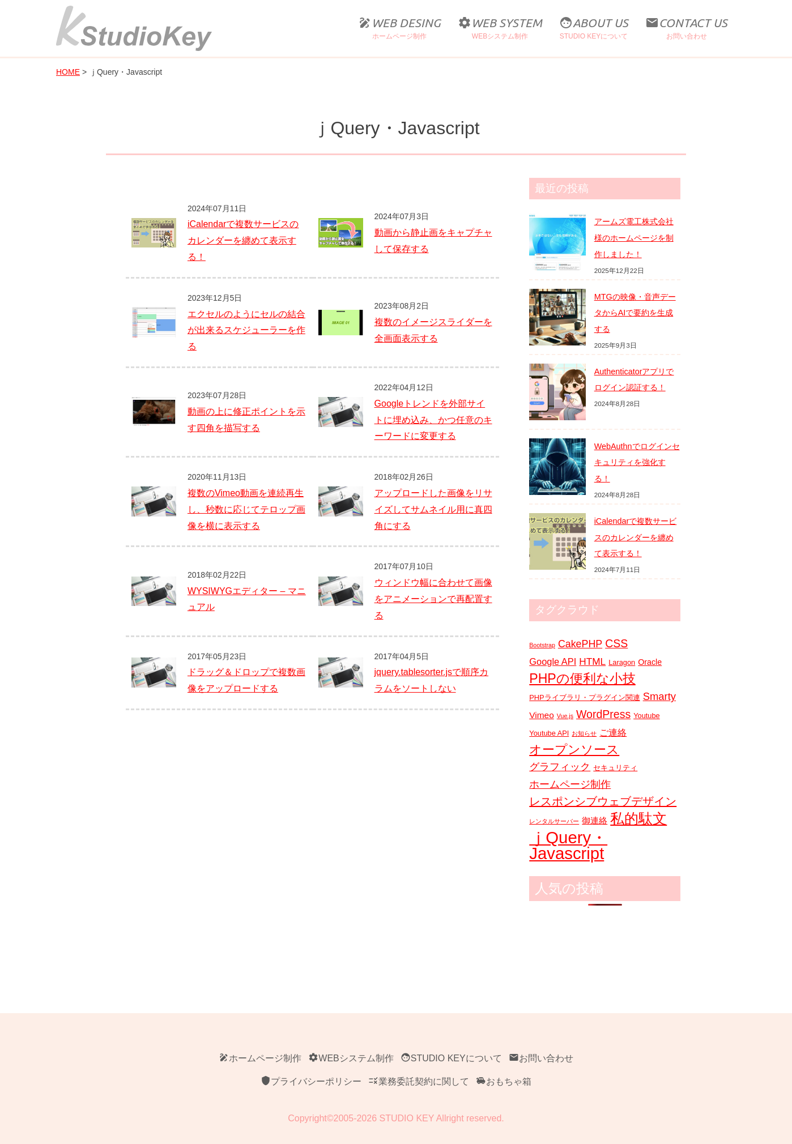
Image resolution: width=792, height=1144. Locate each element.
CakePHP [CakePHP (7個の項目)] (580, 644)
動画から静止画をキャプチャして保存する (433, 241)
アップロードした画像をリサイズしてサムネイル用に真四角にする (433, 509)
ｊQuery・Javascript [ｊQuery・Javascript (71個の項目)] (568, 846)
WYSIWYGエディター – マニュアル (247, 599)
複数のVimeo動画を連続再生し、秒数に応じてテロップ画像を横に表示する (246, 509)
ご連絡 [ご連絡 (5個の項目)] (613, 732)
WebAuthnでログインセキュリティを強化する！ (637, 463)
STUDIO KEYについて (451, 1058)
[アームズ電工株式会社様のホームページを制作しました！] (557, 242)
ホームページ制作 (260, 1058)
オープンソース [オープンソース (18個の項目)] (574, 749)
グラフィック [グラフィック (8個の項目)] (559, 766)
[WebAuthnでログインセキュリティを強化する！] (557, 466)
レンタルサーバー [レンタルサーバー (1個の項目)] (554, 821)
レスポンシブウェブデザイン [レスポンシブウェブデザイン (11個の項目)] (602, 801)
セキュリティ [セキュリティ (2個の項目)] (615, 767)
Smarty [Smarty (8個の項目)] (659, 696)
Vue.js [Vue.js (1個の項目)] (565, 715)
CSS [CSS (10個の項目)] (616, 643)
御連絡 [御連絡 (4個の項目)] (594, 820)
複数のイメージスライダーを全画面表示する (433, 330)
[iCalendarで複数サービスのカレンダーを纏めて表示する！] (557, 541)
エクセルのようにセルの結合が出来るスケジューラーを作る (246, 330)
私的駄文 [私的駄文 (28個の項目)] (638, 818)
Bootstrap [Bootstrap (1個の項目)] (542, 645)
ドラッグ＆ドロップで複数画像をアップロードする (246, 680)
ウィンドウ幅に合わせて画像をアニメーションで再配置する (433, 599)
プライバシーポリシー (311, 1081)
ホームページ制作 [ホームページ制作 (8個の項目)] (570, 784)
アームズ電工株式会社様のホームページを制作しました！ (634, 238)
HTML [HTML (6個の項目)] (592, 661)
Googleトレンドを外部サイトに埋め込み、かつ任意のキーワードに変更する (433, 420)
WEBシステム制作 (350, 1058)
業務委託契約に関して (418, 1081)
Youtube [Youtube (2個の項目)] (646, 715)
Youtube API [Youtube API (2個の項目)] (549, 733)
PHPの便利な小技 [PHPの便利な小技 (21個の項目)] (582, 678)
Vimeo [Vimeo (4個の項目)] (541, 715)
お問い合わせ (541, 1058)
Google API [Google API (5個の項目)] (552, 661)
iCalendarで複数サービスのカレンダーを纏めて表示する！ (243, 240)
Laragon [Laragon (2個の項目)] (621, 662)
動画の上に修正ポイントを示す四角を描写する (246, 420)
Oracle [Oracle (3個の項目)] (650, 662)
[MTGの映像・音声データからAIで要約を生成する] (557, 317)
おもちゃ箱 (503, 1081)
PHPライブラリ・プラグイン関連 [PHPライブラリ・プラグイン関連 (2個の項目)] (584, 697)
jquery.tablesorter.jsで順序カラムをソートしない (431, 680)
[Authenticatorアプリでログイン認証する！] (557, 392)
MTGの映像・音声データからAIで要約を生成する (635, 313)
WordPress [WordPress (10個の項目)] (603, 714)
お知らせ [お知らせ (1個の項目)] (584, 733)
